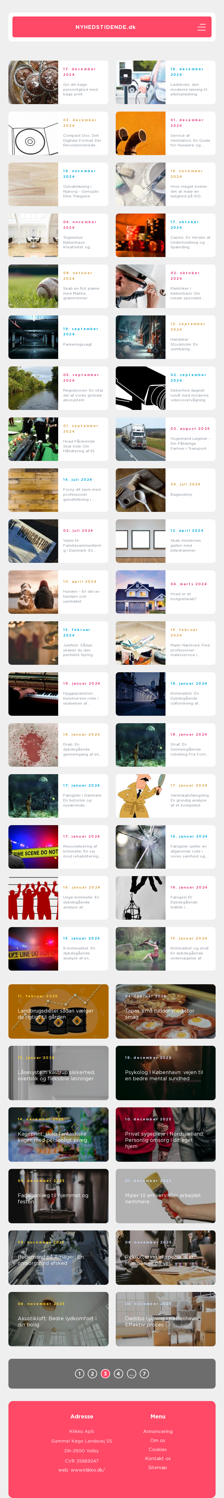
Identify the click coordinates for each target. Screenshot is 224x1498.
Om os (157, 1440)
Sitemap (157, 1467)
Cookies (158, 1449)
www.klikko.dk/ (88, 1470)
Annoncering (158, 1431)
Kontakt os (158, 1458)
